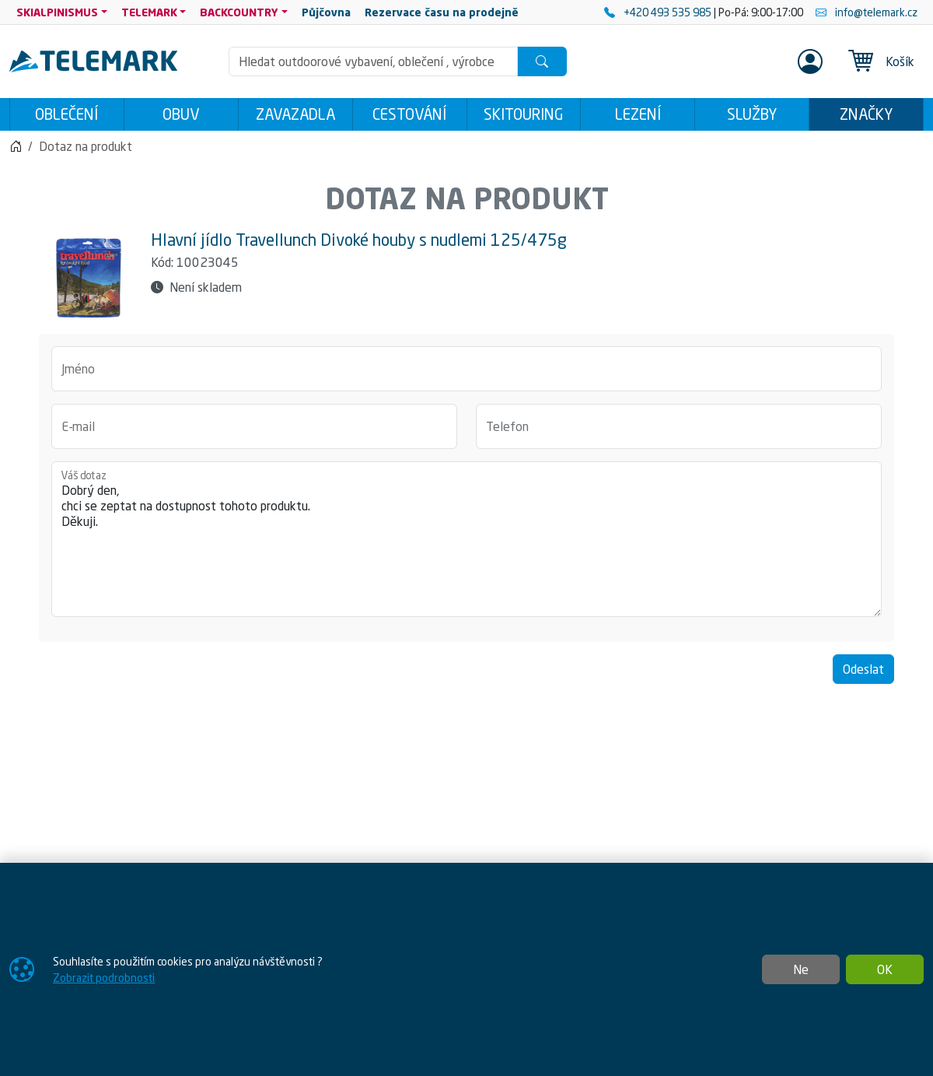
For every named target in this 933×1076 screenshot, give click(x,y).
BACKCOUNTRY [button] (239, 12)
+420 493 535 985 (659, 12)
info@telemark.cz (866, 12)
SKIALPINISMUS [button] (57, 12)
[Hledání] (373, 61)
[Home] (15, 146)
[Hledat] (542, 61)
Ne (801, 969)
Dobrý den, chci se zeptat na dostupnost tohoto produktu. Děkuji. (466, 539)
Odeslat (863, 669)
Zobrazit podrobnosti (104, 977)
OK (885, 969)
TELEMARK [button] (149, 12)
